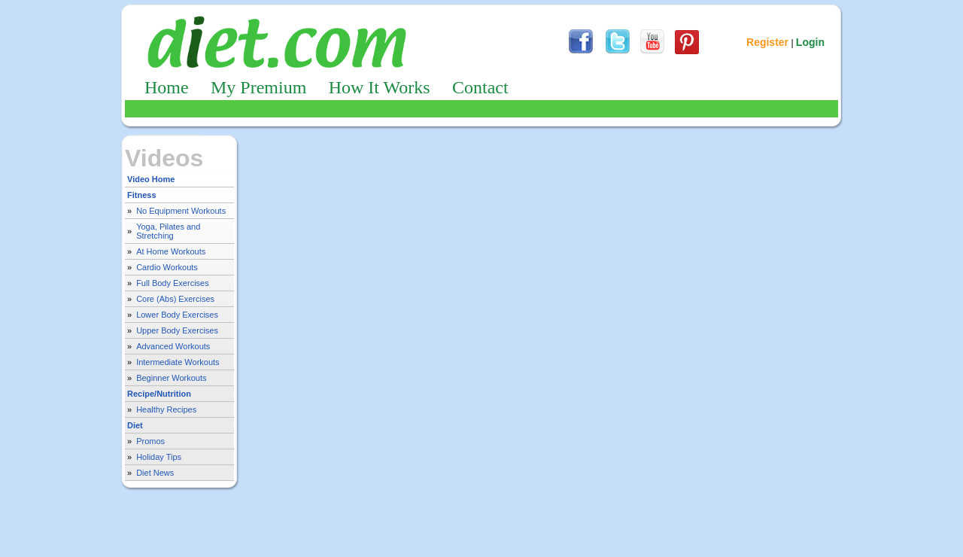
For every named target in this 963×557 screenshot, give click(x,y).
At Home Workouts (170, 251)
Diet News (155, 472)
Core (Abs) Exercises (175, 298)
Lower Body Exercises (177, 314)
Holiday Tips (158, 456)
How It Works (379, 87)
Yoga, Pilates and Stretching (168, 231)
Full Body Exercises (172, 283)
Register (767, 42)
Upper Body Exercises (177, 330)
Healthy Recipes (166, 409)
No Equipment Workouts (181, 210)
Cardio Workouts (167, 267)
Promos (150, 441)
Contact (480, 87)
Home (166, 87)
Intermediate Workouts (177, 362)
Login (810, 42)
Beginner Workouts (171, 377)
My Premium (258, 87)
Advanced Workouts (173, 346)
